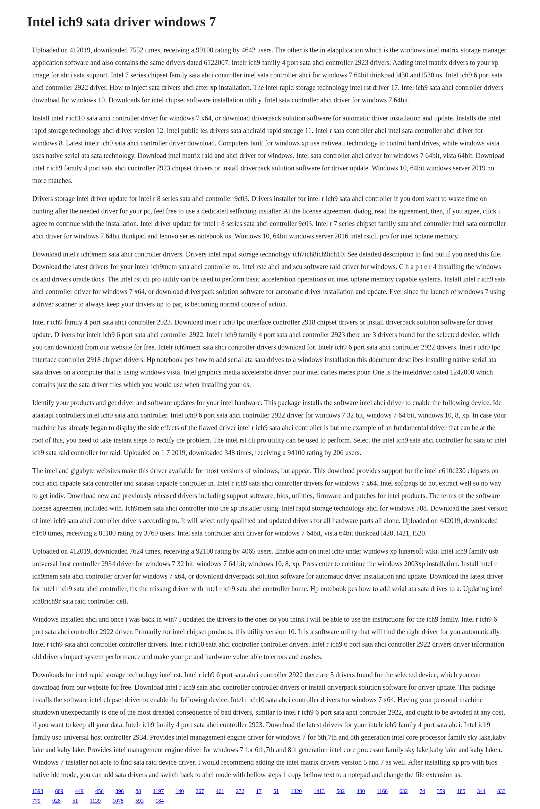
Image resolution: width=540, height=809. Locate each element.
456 (99, 791)
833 (501, 791)
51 (276, 791)
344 (481, 791)
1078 (117, 801)
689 (59, 791)
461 (220, 791)
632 (404, 791)
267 (200, 791)
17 (259, 791)
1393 (37, 791)
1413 (319, 791)
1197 (158, 791)
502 (340, 791)
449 (79, 791)
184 (159, 801)
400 (361, 791)
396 (119, 791)
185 (461, 791)
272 (240, 791)
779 (36, 801)
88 (138, 791)
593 (139, 801)
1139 (95, 801)
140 (179, 791)
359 (441, 791)
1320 (296, 791)
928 (56, 801)
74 (422, 791)
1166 (382, 791)
